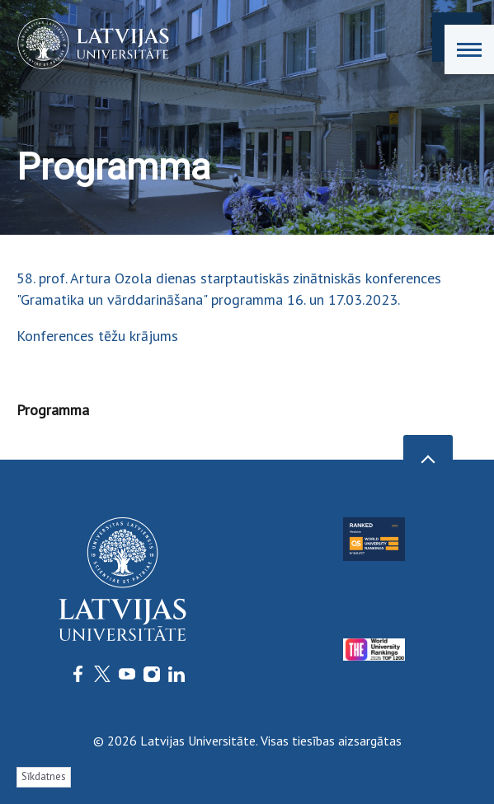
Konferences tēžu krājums (97, 335)
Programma (52, 409)
